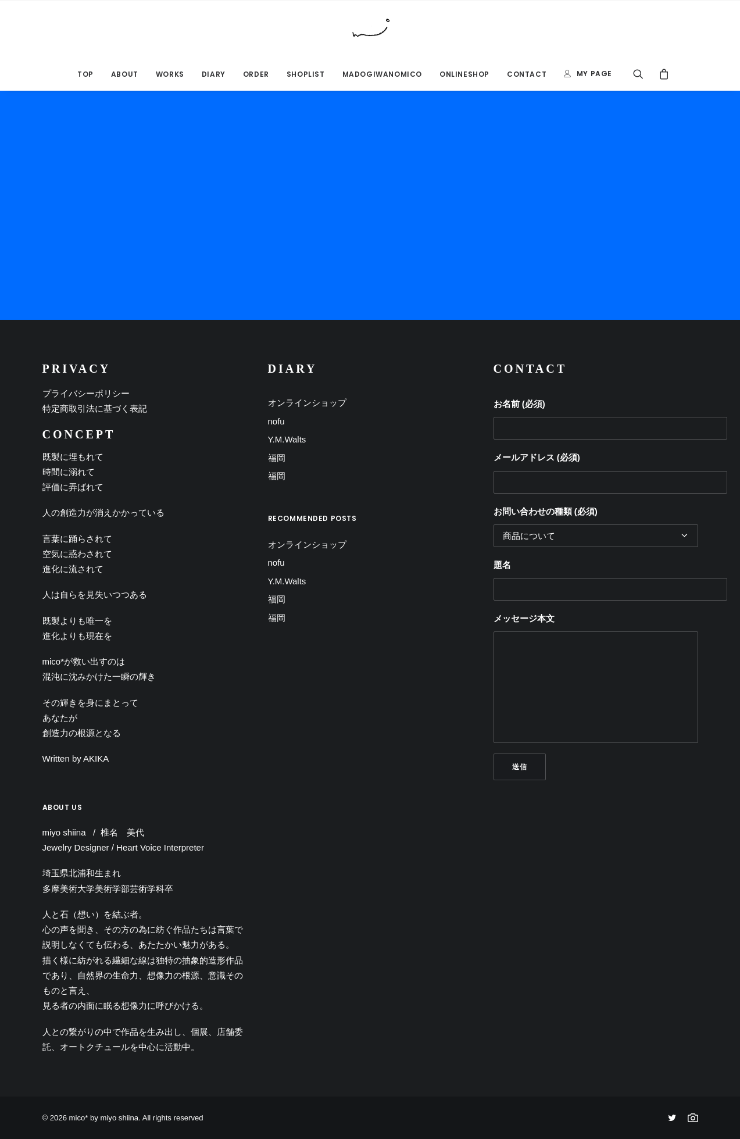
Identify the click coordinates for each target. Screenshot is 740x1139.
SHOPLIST (306, 74)
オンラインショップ (307, 403)
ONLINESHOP (464, 74)
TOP (85, 74)
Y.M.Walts (287, 439)
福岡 (276, 458)
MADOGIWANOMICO (382, 74)
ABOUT (124, 74)
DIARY (214, 74)
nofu (276, 421)
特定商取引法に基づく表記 (94, 408)
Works (170, 74)
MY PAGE (594, 73)
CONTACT (526, 74)
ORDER (256, 74)
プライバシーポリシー (86, 393)
